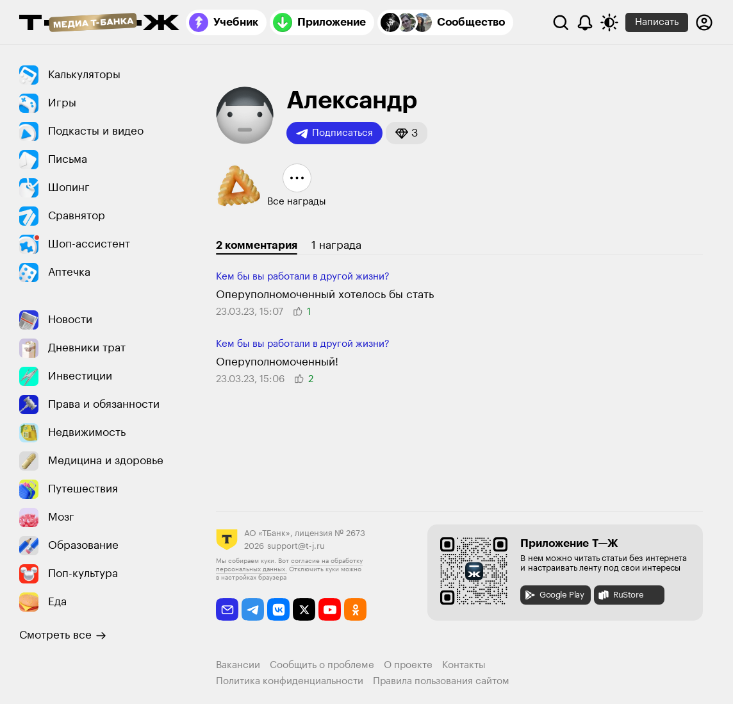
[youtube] (329, 609)
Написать (657, 22)
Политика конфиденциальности (289, 681)
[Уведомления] (585, 22)
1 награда (336, 245)
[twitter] (304, 609)
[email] (227, 609)
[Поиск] (560, 22)
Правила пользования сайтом (441, 681)
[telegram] (253, 609)
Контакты (464, 665)
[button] (406, 133)
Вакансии (238, 665)
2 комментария (256, 245)
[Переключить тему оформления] (609, 22)
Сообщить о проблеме (322, 665)
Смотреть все (62, 635)
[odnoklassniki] (355, 609)
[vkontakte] (278, 609)
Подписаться (334, 133)
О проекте (408, 665)
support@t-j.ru (296, 546)
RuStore (620, 595)
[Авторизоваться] (704, 22)
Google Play (553, 595)
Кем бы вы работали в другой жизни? (303, 276)
